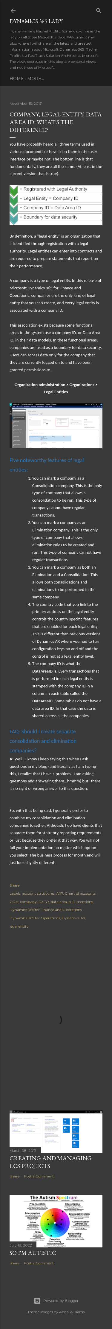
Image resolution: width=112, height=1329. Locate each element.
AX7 (59, 893)
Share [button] (14, 885)
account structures (38, 893)
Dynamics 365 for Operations (35, 918)
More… (35, 78)
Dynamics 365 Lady (36, 21)
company (28, 901)
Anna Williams (72, 1312)
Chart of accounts (80, 893)
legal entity (19, 926)
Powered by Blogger (56, 1300)
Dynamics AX (73, 918)
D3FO (44, 901)
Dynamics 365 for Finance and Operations (46, 909)
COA (14, 901)
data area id (61, 901)
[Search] (98, 9)
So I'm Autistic (33, 1253)
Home (17, 78)
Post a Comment (39, 1176)
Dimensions (83, 901)
